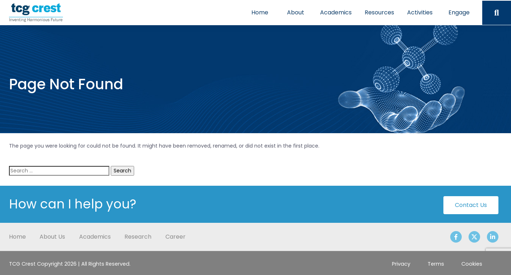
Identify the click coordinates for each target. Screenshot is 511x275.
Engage (459, 12)
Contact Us (471, 205)
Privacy (401, 263)
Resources (379, 12)
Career (175, 237)
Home (259, 12)
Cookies (471, 263)
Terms (436, 263)
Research (137, 237)
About (295, 12)
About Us (52, 237)
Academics (336, 12)
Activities (420, 12)
